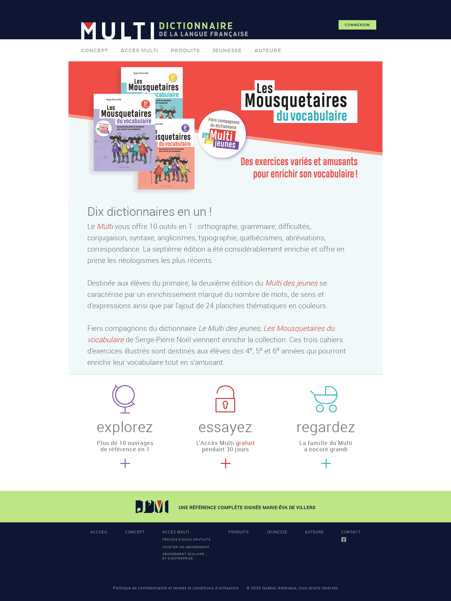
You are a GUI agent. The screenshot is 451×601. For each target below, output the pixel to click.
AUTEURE (267, 50)
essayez (225, 426)
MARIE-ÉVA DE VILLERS (289, 507)
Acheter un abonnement (185, 547)
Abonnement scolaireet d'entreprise (183, 556)
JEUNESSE (227, 50)
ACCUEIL (99, 531)
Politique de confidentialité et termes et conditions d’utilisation (176, 587)
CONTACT (351, 531)
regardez (326, 426)
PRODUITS (185, 50)
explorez (125, 426)
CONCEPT (94, 50)
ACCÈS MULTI (139, 50)
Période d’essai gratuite (186, 539)
